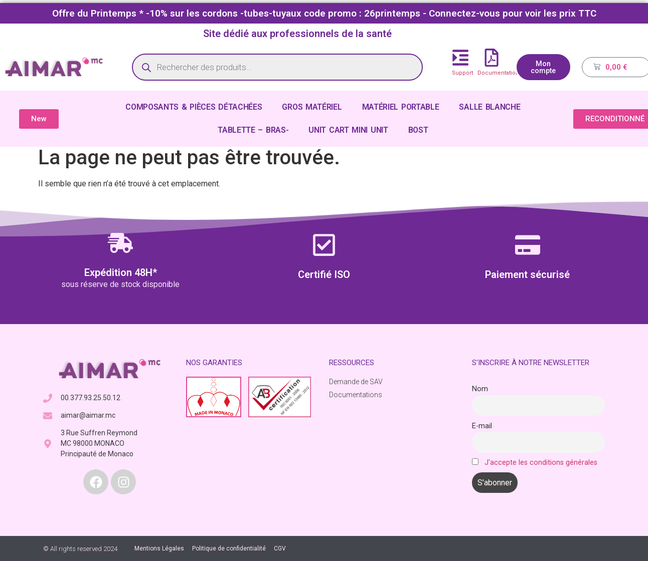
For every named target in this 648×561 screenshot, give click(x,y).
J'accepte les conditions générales (540, 462)
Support (462, 73)
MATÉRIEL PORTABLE (400, 107)
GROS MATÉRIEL (312, 107)
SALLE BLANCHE (489, 107)
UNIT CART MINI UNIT (348, 130)
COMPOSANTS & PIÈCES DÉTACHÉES (193, 107)
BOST (418, 130)
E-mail (482, 426)
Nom (480, 389)
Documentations (499, 73)
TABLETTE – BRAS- (253, 130)
